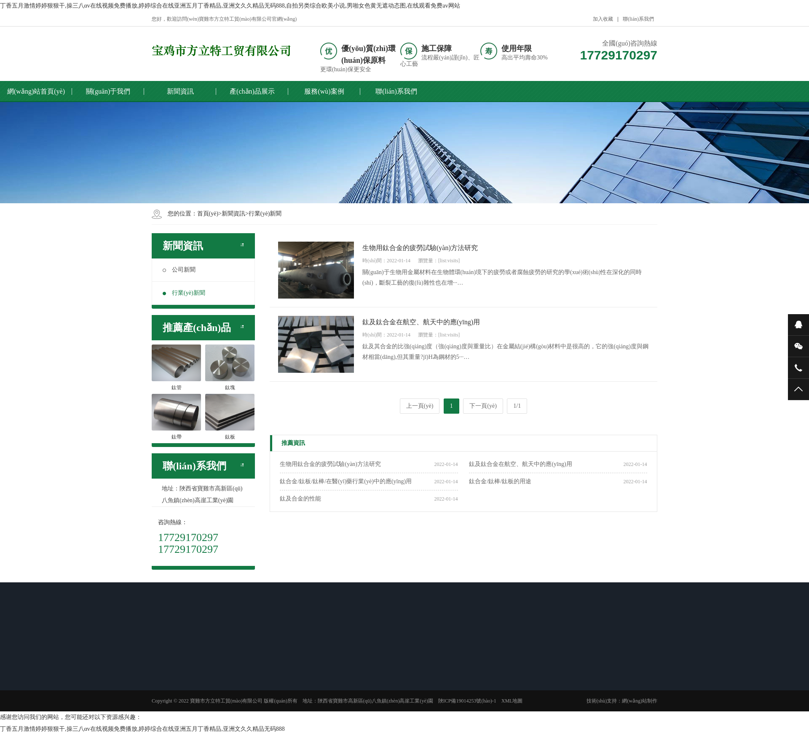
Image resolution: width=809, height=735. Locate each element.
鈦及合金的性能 (300, 498)
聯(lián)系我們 (638, 19)
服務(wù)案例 (324, 91)
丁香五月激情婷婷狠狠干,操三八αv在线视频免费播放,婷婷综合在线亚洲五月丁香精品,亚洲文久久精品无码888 (142, 729)
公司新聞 (179, 270)
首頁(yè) (208, 213)
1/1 (517, 406)
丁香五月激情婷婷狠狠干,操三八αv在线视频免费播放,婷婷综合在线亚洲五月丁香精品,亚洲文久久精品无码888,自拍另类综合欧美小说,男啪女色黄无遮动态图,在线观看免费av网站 (230, 6)
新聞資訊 (180, 91)
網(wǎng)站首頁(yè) (36, 91)
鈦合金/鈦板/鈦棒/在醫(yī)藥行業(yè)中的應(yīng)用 (346, 481)
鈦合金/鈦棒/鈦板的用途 (500, 481)
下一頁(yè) (483, 406)
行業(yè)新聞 (265, 213)
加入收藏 (603, 19)
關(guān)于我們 (108, 91)
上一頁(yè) (420, 406)
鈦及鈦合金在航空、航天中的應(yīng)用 (520, 464)
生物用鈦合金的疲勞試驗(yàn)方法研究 (330, 464)
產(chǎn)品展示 (252, 91)
